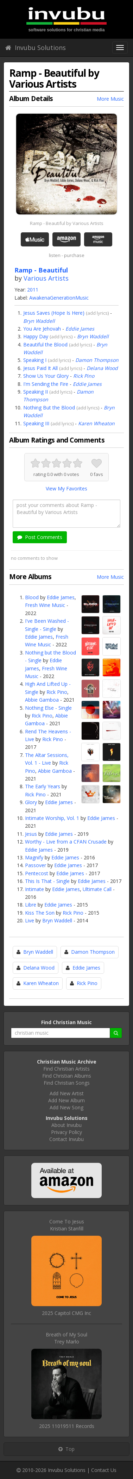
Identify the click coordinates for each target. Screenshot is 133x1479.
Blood (32, 597)
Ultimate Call (97, 889)
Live (29, 920)
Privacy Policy (66, 1132)
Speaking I (34, 360)
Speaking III (36, 423)
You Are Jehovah (42, 328)
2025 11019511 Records (66, 1426)
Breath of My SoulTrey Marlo (66, 1338)
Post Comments (39, 537)
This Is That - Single (47, 881)
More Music (110, 98)
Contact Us (103, 1470)
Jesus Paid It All (40, 368)
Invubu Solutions (35, 47)
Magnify (34, 857)
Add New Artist (67, 1093)
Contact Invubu (66, 1139)
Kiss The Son (40, 912)
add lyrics (97, 313)
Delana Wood (102, 368)
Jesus (31, 834)
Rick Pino (83, 375)
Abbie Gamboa (42, 699)
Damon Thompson (97, 360)
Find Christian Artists (66, 1068)
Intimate (34, 889)
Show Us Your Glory (46, 375)
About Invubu (66, 1125)
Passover (35, 865)
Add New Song (66, 1107)
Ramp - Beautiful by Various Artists (66, 223)
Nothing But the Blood (49, 407)
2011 (32, 289)
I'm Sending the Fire (45, 384)
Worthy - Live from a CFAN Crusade (66, 841)
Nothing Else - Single (48, 707)
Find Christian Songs (67, 1082)
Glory (31, 802)
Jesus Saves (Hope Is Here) (53, 312)
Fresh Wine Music (45, 605)
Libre (30, 904)
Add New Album (66, 1100)
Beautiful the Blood (45, 344)
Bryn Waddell (39, 321)
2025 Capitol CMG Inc (66, 1313)
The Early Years (42, 786)
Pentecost (36, 873)
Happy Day (35, 336)
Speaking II (35, 391)
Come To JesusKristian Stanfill (66, 1225)
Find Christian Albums (66, 1075)
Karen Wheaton (96, 423)
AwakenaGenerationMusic (59, 297)
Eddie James (79, 328)
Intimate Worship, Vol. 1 (52, 818)
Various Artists (46, 278)
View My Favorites (66, 488)
